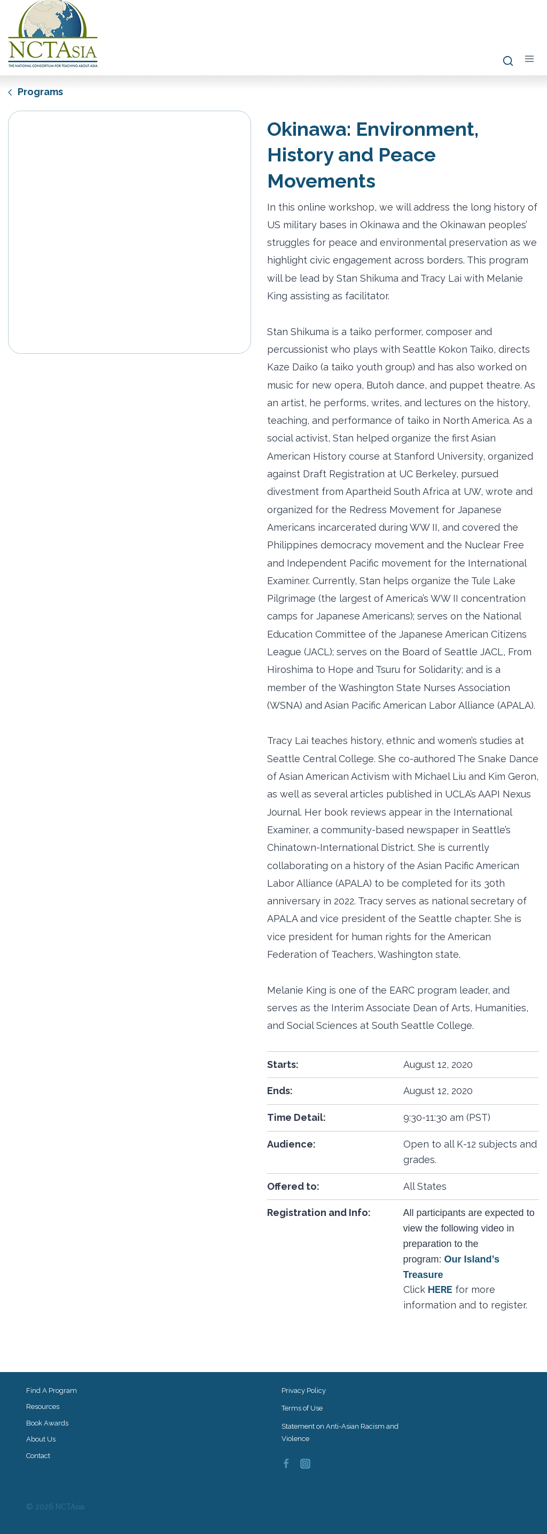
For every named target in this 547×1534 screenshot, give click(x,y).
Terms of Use (302, 1408)
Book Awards (47, 1423)
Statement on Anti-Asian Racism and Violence (340, 1432)
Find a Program (51, 1390)
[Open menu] (529, 59)
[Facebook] (286, 1464)
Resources (42, 1407)
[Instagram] (305, 1464)
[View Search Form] (503, 61)
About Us (41, 1439)
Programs (35, 91)
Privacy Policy (304, 1390)
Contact (38, 1456)
